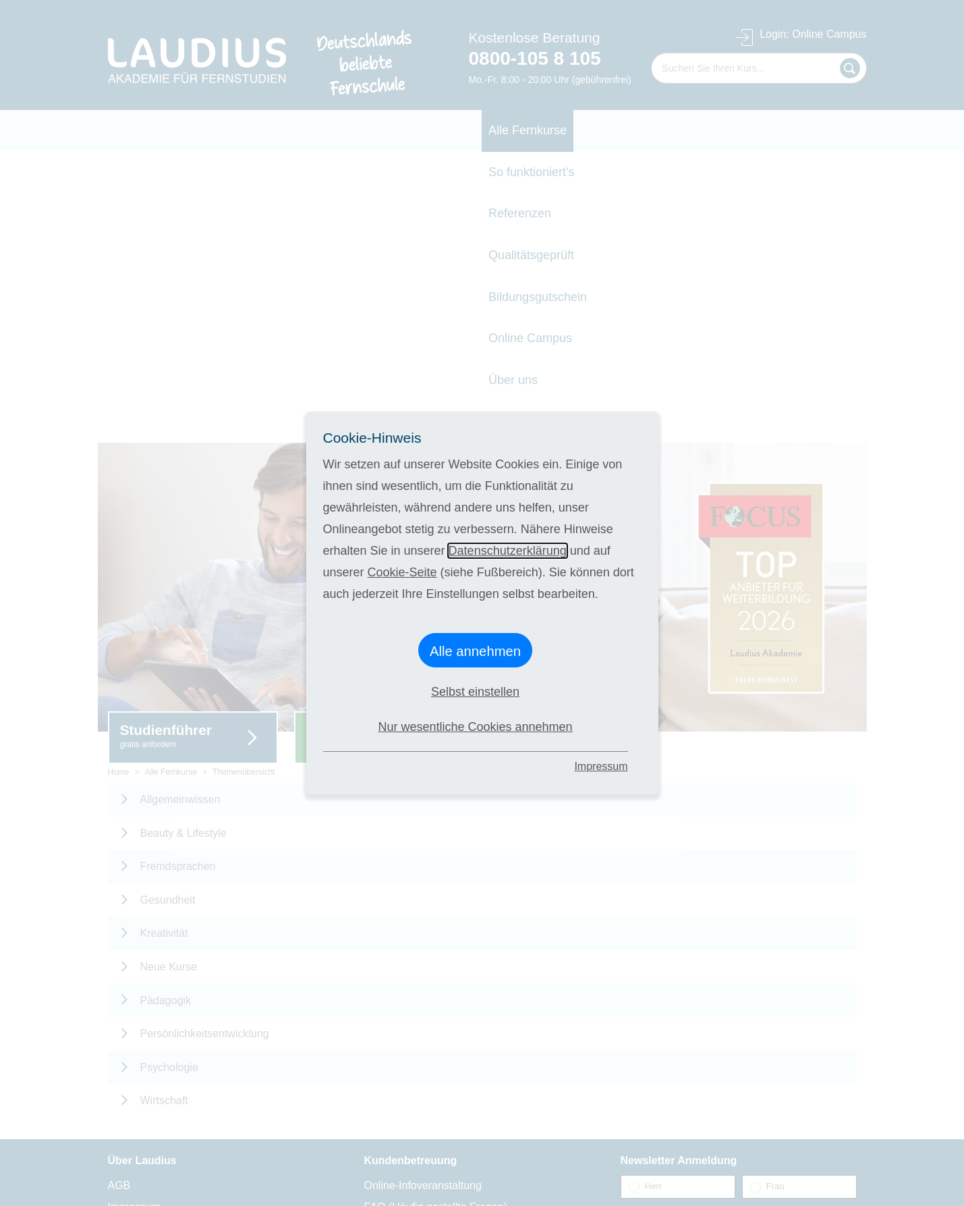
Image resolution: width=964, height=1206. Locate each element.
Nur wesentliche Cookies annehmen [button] (475, 727)
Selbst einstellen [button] (475, 691)
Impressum (600, 766)
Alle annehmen (475, 651)
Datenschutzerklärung (508, 550)
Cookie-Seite (402, 572)
